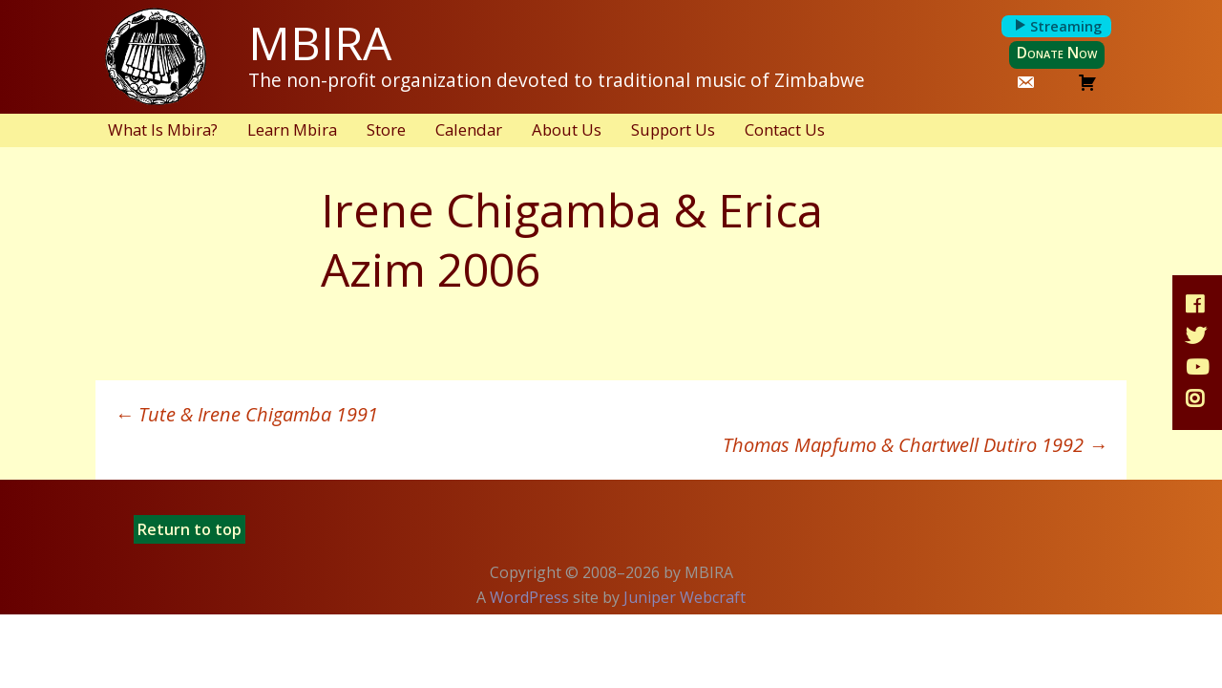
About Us (566, 129)
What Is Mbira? (163, 129)
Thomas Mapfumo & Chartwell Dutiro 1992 (915, 445)
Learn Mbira (292, 129)
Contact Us (785, 129)
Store (386, 129)
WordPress (529, 597)
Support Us (673, 129)
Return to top (189, 529)
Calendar (468, 129)
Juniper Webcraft (684, 597)
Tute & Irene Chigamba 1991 (246, 414)
